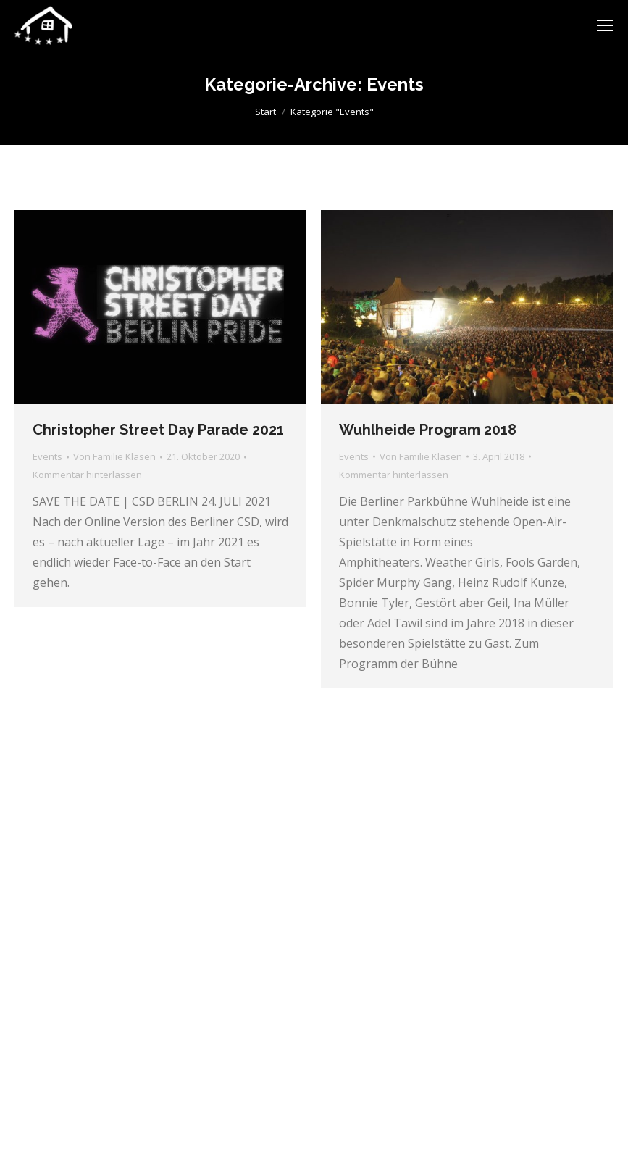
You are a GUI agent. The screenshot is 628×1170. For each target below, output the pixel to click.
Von (114, 456)
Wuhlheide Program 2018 (427, 429)
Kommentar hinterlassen (87, 474)
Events (47, 456)
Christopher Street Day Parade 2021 (158, 429)
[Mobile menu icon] (605, 25)
